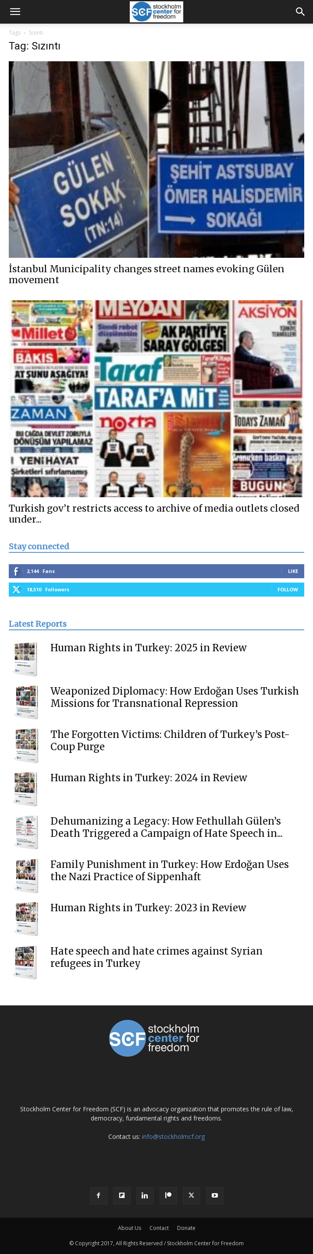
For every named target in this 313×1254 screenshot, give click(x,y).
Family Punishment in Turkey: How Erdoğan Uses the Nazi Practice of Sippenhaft (169, 870)
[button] (15, 12)
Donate (186, 1228)
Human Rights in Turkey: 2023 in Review (148, 908)
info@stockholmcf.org (173, 1136)
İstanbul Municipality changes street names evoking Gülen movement (147, 274)
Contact (159, 1228)
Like (293, 571)
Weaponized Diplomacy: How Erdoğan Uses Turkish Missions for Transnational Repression (174, 697)
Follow (287, 589)
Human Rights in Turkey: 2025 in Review (148, 648)
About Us (129, 1228)
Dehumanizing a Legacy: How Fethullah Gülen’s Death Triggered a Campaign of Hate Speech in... (166, 827)
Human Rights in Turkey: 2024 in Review (148, 778)
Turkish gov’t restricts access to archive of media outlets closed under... (154, 513)
